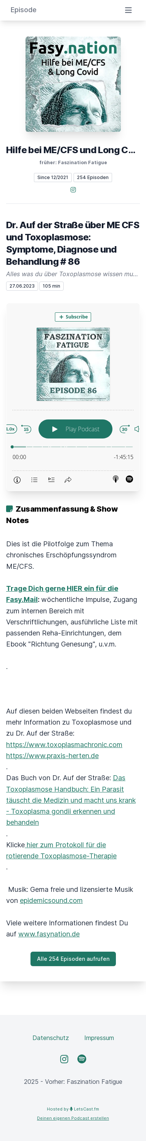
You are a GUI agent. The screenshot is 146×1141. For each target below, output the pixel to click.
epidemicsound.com (51, 900)
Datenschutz (50, 1038)
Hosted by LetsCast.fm (73, 1109)
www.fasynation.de (49, 934)
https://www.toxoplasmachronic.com (64, 745)
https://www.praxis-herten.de (52, 756)
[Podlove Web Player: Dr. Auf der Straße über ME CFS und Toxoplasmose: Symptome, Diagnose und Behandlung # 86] (73, 397)
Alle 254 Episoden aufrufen (73, 958)
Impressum (99, 1038)
